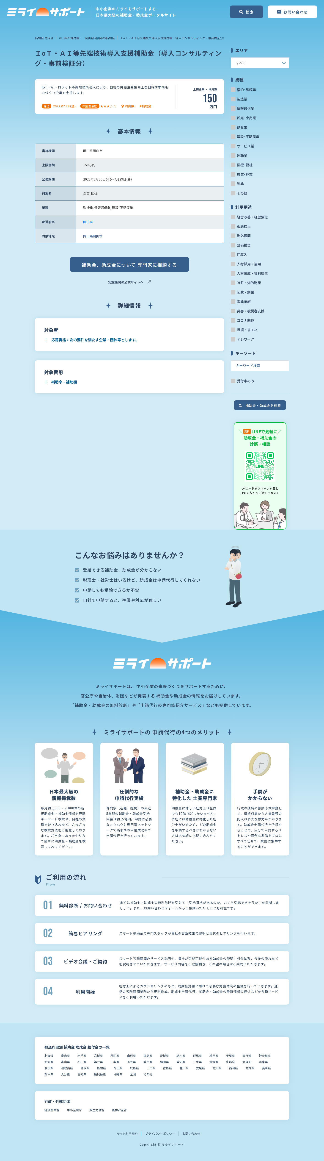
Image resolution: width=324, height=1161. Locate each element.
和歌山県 (67, 1068)
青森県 (65, 1055)
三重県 (197, 1062)
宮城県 (98, 1055)
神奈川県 (265, 1055)
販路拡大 (244, 226)
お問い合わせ (191, 1133)
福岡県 (233, 1068)
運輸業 (242, 155)
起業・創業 (245, 292)
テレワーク (245, 339)
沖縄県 (117, 1074)
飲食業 (242, 127)
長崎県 (266, 1068)
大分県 (65, 1074)
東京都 (246, 1055)
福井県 (98, 1062)
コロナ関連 (245, 320)
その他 (242, 193)
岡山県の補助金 (69, 38)
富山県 (65, 1062)
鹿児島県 (100, 1074)
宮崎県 (81, 1074)
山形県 (131, 1055)
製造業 (242, 99)
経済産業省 (51, 1110)
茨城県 (164, 1055)
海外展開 (244, 235)
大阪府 (246, 1062)
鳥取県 (84, 1068)
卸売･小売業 (246, 117)
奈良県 (48, 1068)
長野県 (131, 1062)
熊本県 (48, 1074)
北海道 (48, 1055)
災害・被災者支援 (250, 310)
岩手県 (81, 1055)
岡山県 (88, 221)
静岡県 (164, 1062)
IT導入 (242, 254)
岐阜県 (147, 1062)
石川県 (81, 1062)
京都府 (230, 1062)
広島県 (134, 1068)
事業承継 (244, 301)
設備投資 (244, 245)
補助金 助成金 (44, 38)
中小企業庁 (74, 1110)
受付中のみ (245, 380)
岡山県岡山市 (92, 236)
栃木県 (180, 1055)
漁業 (240, 183)
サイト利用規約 (127, 1133)
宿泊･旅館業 (246, 89)
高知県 (216, 1068)
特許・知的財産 (249, 282)
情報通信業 (245, 108)
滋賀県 (213, 1062)
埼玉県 (213, 1055)
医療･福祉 (245, 164)
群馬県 (197, 1055)
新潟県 (48, 1062)
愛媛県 (200, 1068)
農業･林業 (245, 174)
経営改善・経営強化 (252, 216)
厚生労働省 (96, 1110)
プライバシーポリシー (160, 1133)
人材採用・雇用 (249, 263)
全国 (133, 1074)
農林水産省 (119, 1110)
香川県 (183, 1068)
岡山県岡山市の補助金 (100, 38)
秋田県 (114, 1055)
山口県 (150, 1068)
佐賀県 (249, 1068)
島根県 (101, 1068)
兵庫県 (263, 1062)
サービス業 (245, 146)
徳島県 (167, 1068)
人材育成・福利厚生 (252, 273)
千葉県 (230, 1055)
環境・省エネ (247, 329)
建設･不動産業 (248, 136)
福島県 (147, 1055)
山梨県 (114, 1062)
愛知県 (180, 1062)
